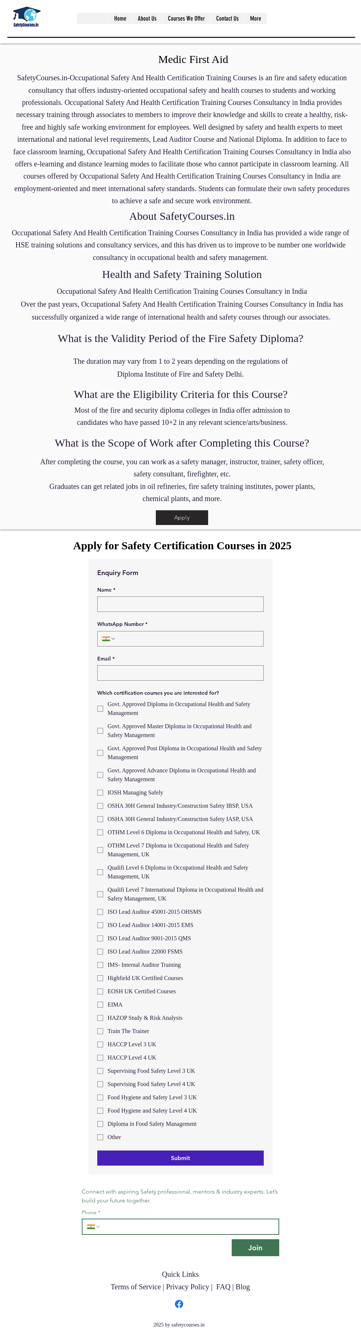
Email (106, 659)
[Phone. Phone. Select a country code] (94, 1227)
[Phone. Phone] (187, 1226)
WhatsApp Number (122, 624)
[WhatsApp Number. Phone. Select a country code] (109, 639)
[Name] (178, 604)
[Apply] (182, 517)
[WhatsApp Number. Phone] (187, 638)
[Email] (178, 673)
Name (106, 590)
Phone (91, 1212)
